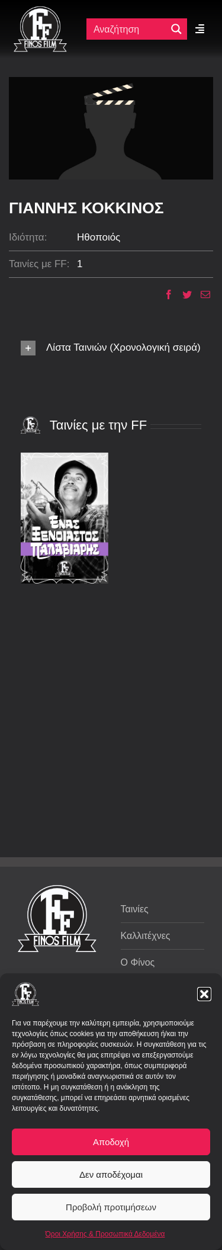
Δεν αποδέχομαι (111, 1174)
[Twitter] (182, 294)
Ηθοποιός (98, 237)
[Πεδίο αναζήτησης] (129, 29)
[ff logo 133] (40, 11)
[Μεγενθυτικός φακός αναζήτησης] (176, 29)
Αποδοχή (111, 1142)
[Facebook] (164, 294)
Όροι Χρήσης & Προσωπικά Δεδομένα (105, 1234)
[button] (204, 994)
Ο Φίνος (138, 962)
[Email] (201, 294)
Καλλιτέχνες (145, 936)
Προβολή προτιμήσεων (111, 1207)
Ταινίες (135, 909)
